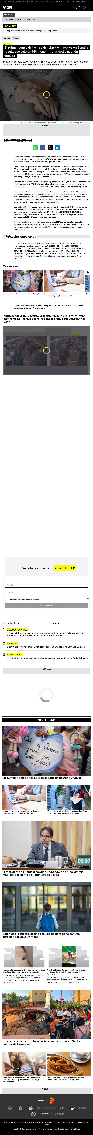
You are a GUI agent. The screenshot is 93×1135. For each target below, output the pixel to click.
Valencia (12, 643)
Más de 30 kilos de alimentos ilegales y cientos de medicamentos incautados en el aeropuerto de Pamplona (66, 972)
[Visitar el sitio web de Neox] (31, 1108)
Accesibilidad (75, 1129)
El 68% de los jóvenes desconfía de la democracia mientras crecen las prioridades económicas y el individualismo (21, 1080)
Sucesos (16, 38)
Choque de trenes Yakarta (12, 1)
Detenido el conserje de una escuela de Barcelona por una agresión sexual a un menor (41, 935)
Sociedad (46, 720)
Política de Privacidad (30, 599)
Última (77, 7)
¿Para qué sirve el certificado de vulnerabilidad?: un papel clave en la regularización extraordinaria (67, 812)
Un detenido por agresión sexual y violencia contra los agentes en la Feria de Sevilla (47, 658)
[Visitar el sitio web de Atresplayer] (46, 1114)
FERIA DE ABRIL (15, 655)
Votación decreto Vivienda (30, 1)
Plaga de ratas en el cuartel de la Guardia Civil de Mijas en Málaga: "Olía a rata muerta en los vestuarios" (23, 971)
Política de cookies (45, 1129)
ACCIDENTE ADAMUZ (17, 630)
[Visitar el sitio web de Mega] (51, 1108)
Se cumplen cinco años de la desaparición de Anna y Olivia (41, 777)
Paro (41, 1)
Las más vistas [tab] (11, 623)
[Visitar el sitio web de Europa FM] (83, 1108)
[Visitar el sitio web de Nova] (41, 1108)
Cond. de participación (61, 1129)
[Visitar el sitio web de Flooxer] (59, 1114)
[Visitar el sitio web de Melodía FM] (33, 1114)
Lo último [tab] (53, 623)
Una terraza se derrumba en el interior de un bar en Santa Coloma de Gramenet (41, 1043)
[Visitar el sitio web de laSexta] (20, 1108)
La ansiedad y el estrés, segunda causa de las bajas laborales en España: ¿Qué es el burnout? (22, 812)
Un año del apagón (62, 1)
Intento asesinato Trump (78, 1)
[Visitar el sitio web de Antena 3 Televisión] (10, 1108)
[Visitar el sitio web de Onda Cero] (72, 1108)
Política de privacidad (29, 1129)
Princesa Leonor (50, 1)
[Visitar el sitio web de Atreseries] (62, 1108)
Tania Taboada (26, 139)
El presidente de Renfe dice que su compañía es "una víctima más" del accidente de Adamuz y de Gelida (43, 873)
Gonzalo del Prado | (12, 139)
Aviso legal (17, 1129)
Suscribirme (46, 606)
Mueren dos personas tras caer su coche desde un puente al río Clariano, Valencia (46, 646)
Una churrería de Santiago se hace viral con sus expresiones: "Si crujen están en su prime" (65, 1079)
